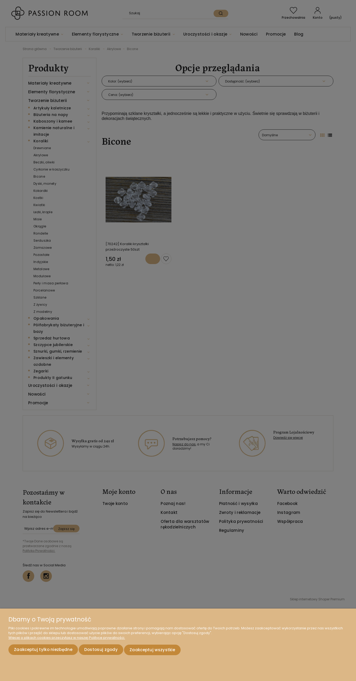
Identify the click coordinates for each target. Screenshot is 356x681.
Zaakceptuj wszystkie (152, 650)
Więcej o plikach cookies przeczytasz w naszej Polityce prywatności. (66, 638)
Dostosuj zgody (101, 650)
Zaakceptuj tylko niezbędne (43, 650)
